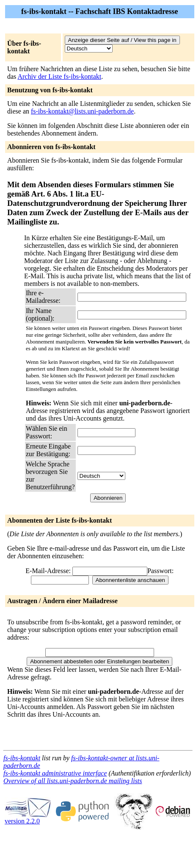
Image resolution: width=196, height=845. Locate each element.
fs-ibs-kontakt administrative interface (55, 773)
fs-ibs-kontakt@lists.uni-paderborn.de (82, 111)
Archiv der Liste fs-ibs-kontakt (59, 76)
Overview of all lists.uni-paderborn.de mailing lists (72, 780)
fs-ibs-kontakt (21, 758)
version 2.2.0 (28, 818)
